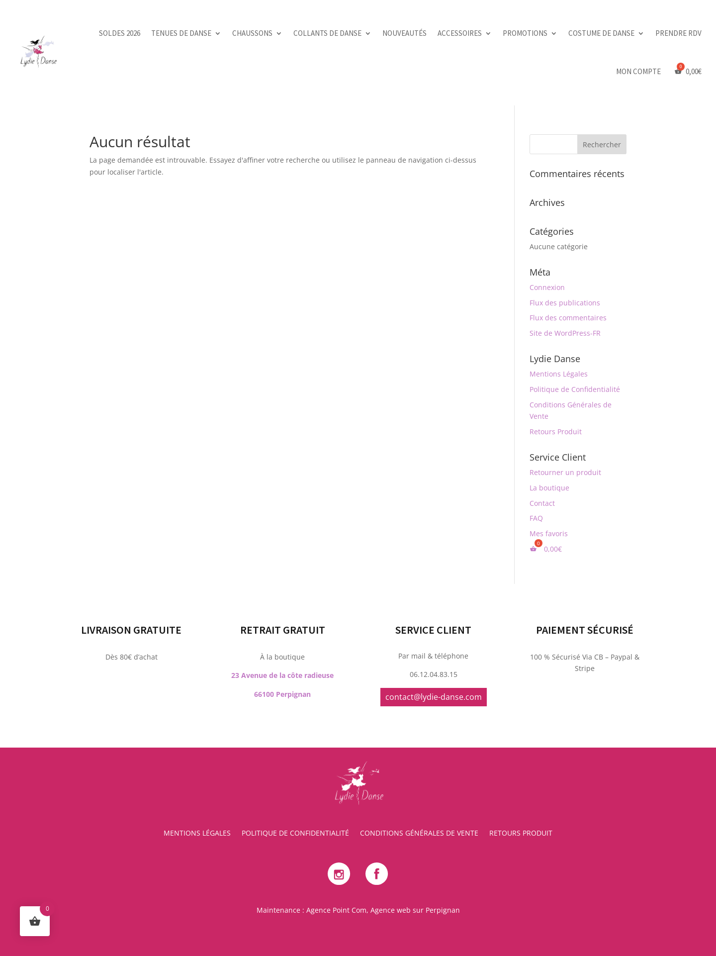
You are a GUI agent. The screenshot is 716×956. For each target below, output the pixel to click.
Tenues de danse (181, 33)
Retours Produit (556, 431)
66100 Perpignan (282, 594)
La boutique (549, 487)
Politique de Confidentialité (575, 389)
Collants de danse (327, 33)
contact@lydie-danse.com (433, 597)
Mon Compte (638, 71)
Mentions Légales (559, 374)
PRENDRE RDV (678, 33)
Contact (542, 503)
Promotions (525, 33)
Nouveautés (404, 33)
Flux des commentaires (568, 317)
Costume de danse (601, 33)
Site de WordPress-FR (565, 333)
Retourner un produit (565, 472)
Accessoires (460, 33)
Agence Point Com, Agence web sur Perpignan (383, 910)
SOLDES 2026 (119, 33)
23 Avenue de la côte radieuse (282, 575)
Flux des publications (565, 302)
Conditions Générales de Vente (419, 834)
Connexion (547, 287)
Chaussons (252, 33)
